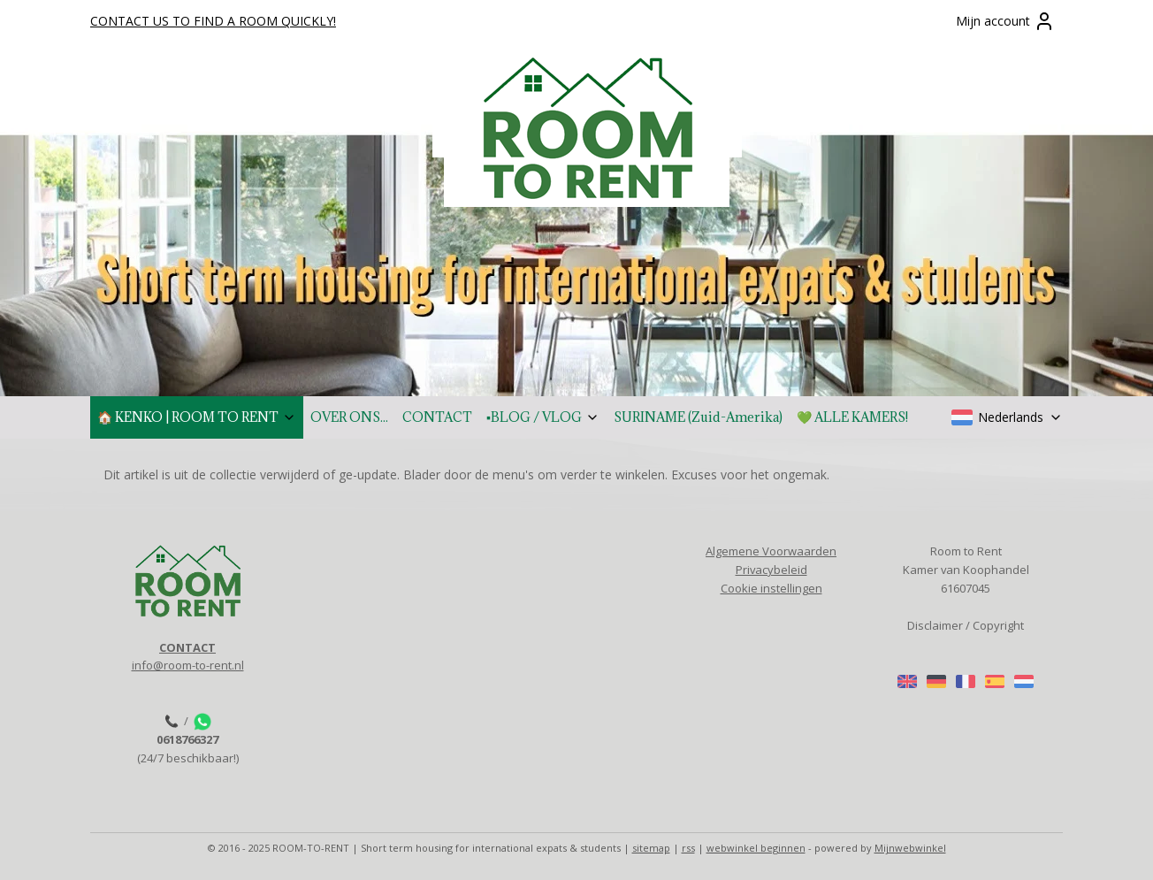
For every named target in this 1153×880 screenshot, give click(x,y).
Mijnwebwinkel (910, 847)
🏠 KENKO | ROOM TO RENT (196, 417)
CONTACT (437, 417)
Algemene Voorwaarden (771, 551)
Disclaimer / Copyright (965, 625)
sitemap (651, 847)
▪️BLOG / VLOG (542, 417)
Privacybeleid (771, 570)
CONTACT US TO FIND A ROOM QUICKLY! (213, 20)
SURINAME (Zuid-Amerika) (698, 417)
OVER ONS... (349, 417)
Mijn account (1005, 21)
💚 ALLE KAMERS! (852, 417)
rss (688, 847)
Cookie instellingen (771, 588)
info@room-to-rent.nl (188, 665)
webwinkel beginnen (756, 847)
